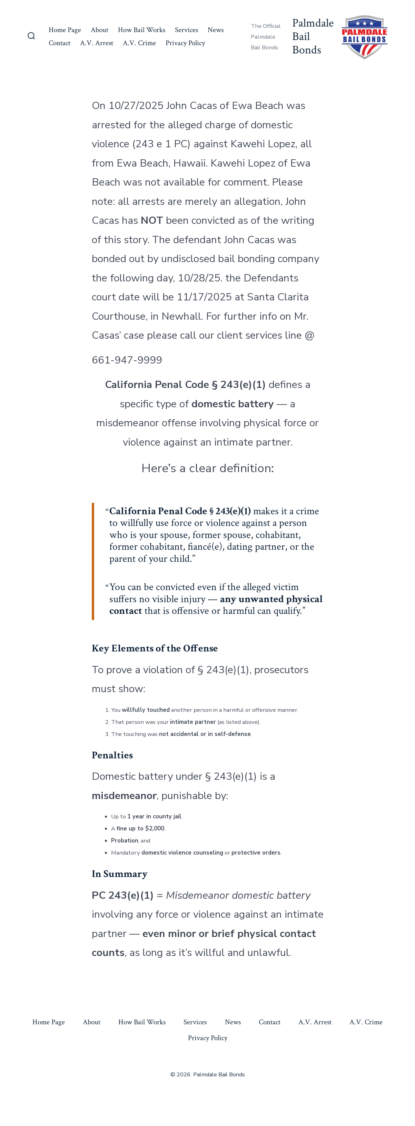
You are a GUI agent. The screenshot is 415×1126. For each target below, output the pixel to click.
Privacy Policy (185, 43)
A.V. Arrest (96, 43)
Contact (59, 43)
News (216, 29)
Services (186, 29)
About (99, 29)
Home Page (65, 29)
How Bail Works (141, 29)
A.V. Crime (139, 43)
